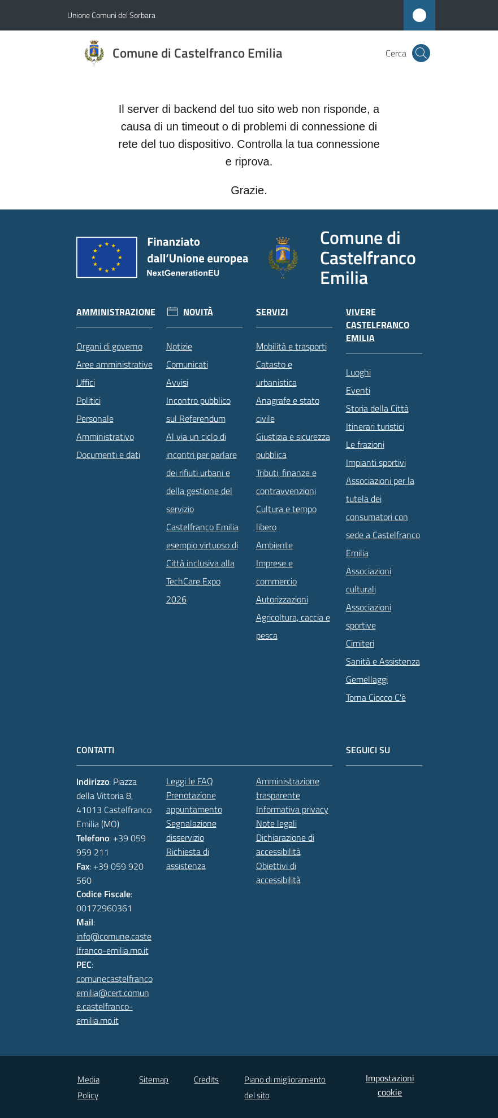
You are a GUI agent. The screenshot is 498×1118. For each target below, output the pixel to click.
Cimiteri (360, 643)
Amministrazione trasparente (287, 788)
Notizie (179, 346)
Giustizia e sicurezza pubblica (293, 445)
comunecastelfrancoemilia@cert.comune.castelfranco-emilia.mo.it (114, 1000)
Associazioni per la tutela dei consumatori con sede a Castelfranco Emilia (383, 517)
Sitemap (153, 1079)
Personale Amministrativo (105, 427)
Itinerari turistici (375, 426)
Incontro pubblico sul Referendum (198, 409)
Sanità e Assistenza (383, 661)
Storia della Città (377, 408)
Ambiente (274, 545)
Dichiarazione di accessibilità (285, 844)
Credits (206, 1079)
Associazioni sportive (368, 616)
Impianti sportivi (376, 462)
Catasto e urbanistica (276, 373)
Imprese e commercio (276, 572)
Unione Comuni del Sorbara (111, 15)
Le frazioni (365, 444)
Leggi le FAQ (189, 781)
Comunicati (187, 364)
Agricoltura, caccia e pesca (293, 626)
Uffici (85, 382)
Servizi (272, 311)
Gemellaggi (367, 679)
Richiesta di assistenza (187, 858)
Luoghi (358, 372)
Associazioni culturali (368, 580)
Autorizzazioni (282, 599)
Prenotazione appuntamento (194, 802)
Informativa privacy (292, 809)
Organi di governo (109, 346)
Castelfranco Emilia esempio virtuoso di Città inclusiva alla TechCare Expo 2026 (202, 563)
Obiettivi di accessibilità (278, 872)
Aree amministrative (114, 364)
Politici (88, 400)
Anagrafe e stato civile (287, 409)
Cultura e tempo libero (286, 518)
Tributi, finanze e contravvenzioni (286, 481)
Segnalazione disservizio (191, 830)
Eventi (358, 390)
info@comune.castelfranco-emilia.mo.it (113, 943)
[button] (421, 53)
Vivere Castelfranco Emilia (377, 324)
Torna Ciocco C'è (376, 697)
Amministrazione (115, 311)
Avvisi (177, 382)
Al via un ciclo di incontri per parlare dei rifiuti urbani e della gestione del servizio (201, 473)
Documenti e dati (108, 454)
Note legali (276, 823)
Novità (198, 311)
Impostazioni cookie (390, 1085)
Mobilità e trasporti (291, 346)
